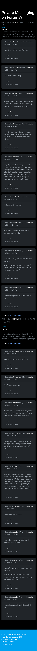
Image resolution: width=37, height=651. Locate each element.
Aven (15, 251)
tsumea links (7, 644)
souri (15, 93)
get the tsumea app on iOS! (12, 637)
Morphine (14, 22)
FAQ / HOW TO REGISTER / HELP (14, 635)
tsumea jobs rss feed (10, 639)
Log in (9, 55)
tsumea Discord (8, 642)
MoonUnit (16, 42)
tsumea (4, 29)
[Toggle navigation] (4, 3)
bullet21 (16, 197)
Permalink (29, 42)
